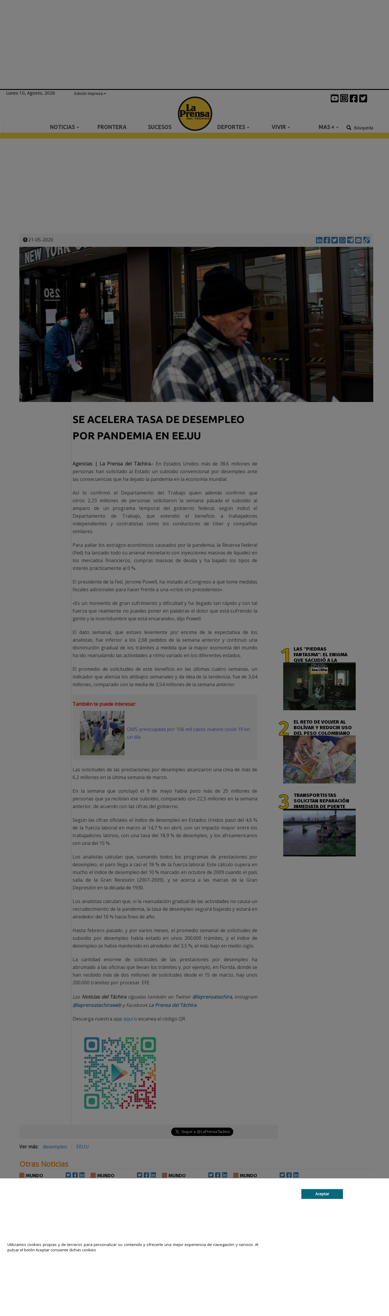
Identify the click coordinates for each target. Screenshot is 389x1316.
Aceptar (322, 1194)
